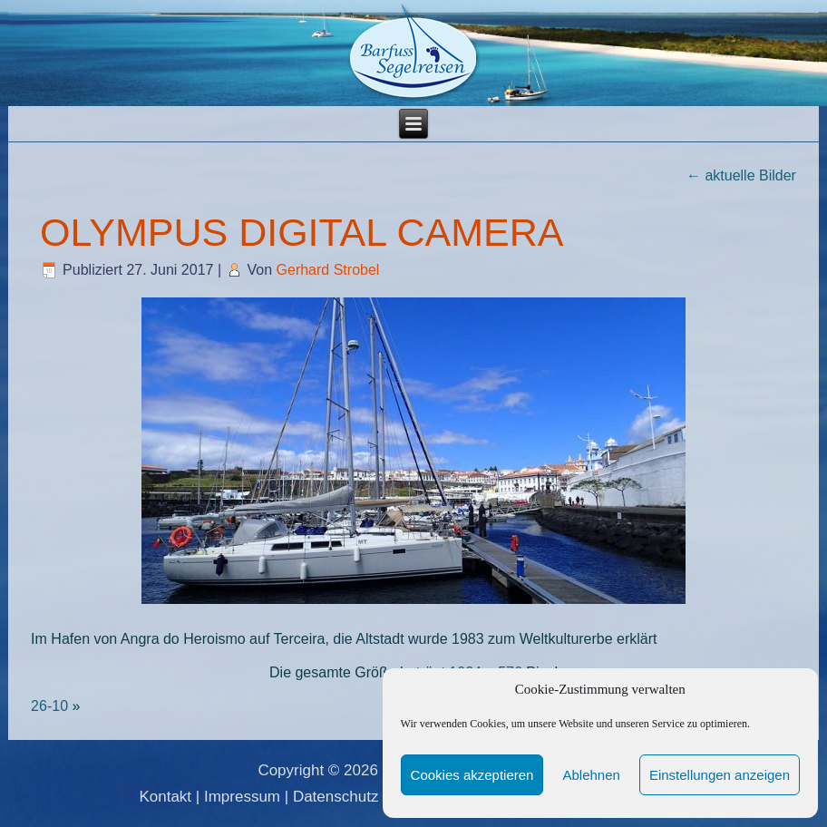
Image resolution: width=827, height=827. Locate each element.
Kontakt (165, 796)
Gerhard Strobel (328, 269)
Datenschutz (336, 796)
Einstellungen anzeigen (719, 775)
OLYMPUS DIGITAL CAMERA (301, 232)
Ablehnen (590, 775)
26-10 (49, 706)
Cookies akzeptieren (472, 775)
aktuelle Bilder (741, 175)
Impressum (242, 796)
